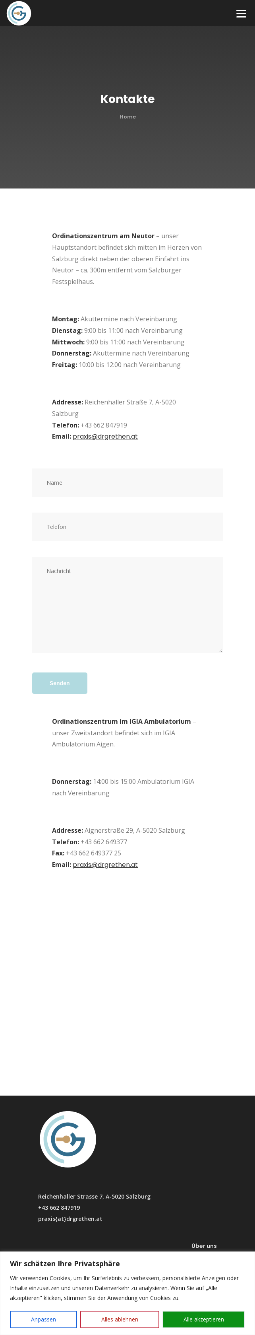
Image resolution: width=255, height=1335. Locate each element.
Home (128, 116)
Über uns (204, 1246)
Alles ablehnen (119, 1319)
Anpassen (43, 1319)
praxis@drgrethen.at (105, 436)
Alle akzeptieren (204, 1319)
